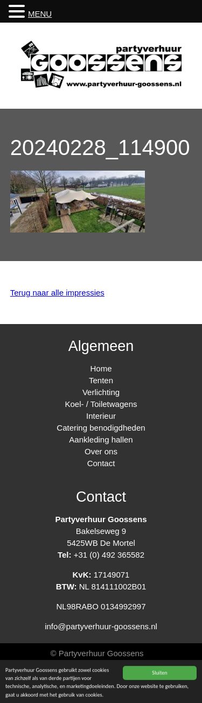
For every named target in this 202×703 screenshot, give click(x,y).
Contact (101, 463)
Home (101, 368)
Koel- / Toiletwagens (101, 404)
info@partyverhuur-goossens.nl (101, 626)
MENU (40, 13)
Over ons (101, 451)
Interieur (101, 415)
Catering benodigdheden (101, 427)
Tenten (101, 380)
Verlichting (101, 392)
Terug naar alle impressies (57, 292)
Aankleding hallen (101, 439)
